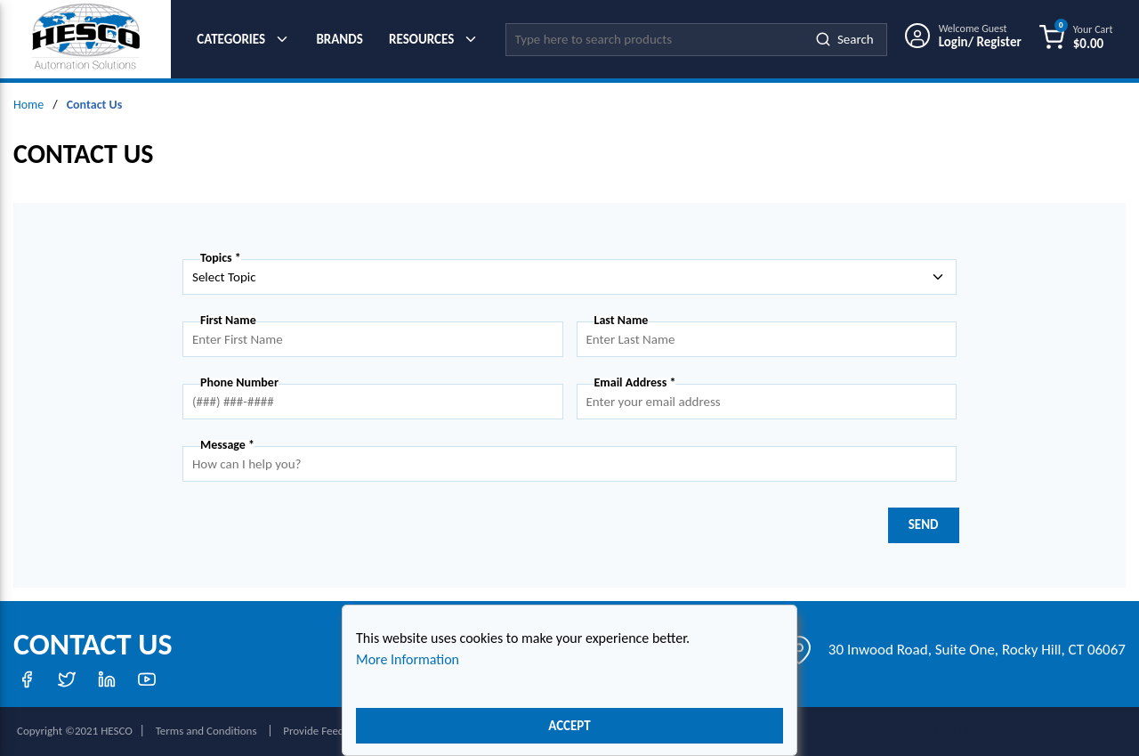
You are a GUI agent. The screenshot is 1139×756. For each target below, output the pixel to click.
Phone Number (239, 383)
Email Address (635, 383)
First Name (228, 320)
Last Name (621, 320)
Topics (220, 258)
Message (227, 445)
